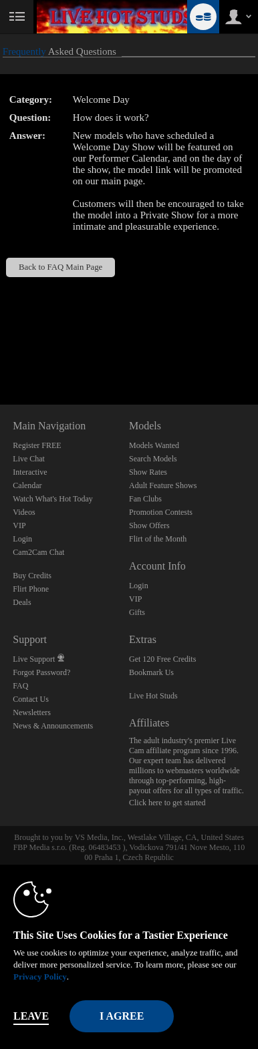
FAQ (20, 685)
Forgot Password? (41, 672)
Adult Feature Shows (163, 485)
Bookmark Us (151, 672)
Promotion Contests (160, 512)
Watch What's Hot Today (53, 498)
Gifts (137, 612)
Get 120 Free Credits (162, 659)
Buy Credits (32, 575)
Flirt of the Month (157, 539)
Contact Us (31, 699)
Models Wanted (154, 445)
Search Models (153, 458)
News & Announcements (53, 725)
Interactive (30, 472)
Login (22, 539)
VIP (19, 525)
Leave (31, 1016)
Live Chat (29, 458)
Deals (22, 602)
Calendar (27, 485)
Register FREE (37, 445)
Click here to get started (167, 802)
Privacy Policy (40, 977)
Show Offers (149, 525)
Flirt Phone (31, 589)
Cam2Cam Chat (38, 552)
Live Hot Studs (153, 695)
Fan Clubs (145, 498)
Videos (24, 512)
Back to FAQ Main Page (60, 267)
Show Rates (148, 472)
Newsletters (32, 712)
